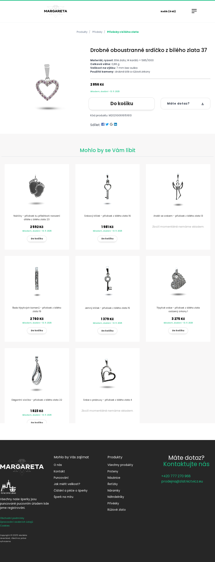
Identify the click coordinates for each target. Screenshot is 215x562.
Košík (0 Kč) (168, 11)
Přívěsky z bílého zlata (123, 32)
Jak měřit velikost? (67, 484)
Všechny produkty (120, 465)
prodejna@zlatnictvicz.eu (182, 481)
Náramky (114, 491)
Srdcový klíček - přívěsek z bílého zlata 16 (107, 215)
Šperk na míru (63, 497)
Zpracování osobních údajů (16, 522)
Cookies (5, 525)
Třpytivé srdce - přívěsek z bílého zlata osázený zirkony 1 (178, 309)
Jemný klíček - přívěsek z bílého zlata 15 (107, 308)
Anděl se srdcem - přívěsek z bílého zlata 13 (178, 215)
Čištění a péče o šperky (71, 491)
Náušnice (114, 478)
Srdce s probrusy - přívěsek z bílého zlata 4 (107, 400)
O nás (58, 465)
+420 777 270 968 (176, 476)
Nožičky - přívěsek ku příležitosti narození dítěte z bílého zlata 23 (36, 217)
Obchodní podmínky (12, 518)
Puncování (61, 478)
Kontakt (59, 471)
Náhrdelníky (116, 497)
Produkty (82, 32)
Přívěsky (97, 32)
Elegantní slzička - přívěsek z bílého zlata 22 (37, 400)
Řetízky (113, 484)
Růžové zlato (117, 510)
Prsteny (113, 471)
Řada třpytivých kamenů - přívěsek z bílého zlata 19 (36, 309)
